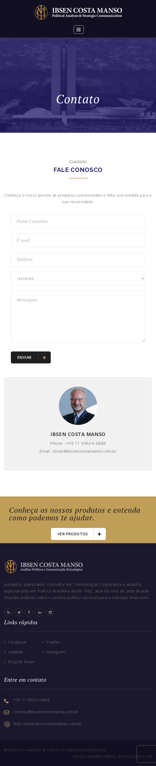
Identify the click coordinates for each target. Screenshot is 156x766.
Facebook (17, 642)
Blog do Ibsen (21, 661)
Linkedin (15, 651)
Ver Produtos (79, 534)
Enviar (31, 357)
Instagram (55, 651)
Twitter (53, 642)
